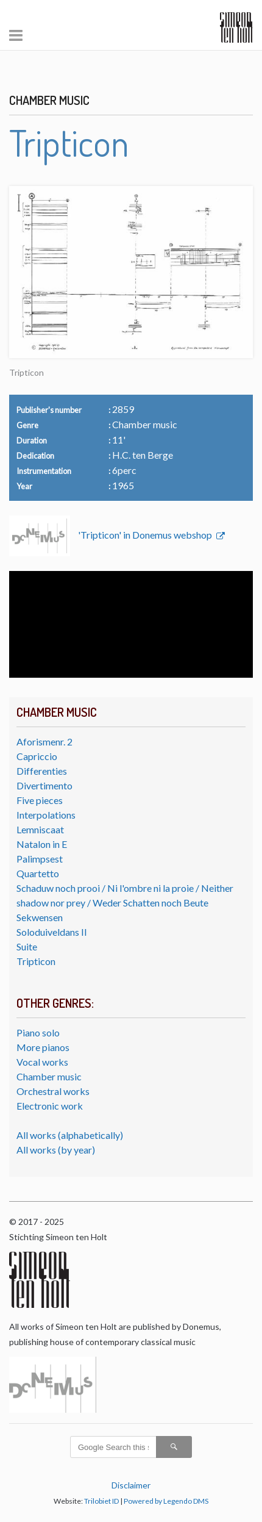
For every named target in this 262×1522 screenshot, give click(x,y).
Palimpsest (39, 858)
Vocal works (42, 1062)
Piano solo (38, 1032)
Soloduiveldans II (51, 932)
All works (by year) (55, 1149)
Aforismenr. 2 (44, 741)
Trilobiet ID (101, 1501)
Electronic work (49, 1105)
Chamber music (49, 1076)
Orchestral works (53, 1091)
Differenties (41, 771)
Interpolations (46, 814)
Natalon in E (41, 844)
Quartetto (37, 873)
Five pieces (39, 800)
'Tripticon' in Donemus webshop (146, 534)
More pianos (42, 1047)
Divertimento (44, 785)
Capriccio (36, 756)
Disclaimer (131, 1485)
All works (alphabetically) (69, 1135)
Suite (26, 946)
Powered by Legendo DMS (166, 1501)
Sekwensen (39, 917)
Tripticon (35, 961)
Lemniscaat (40, 829)
